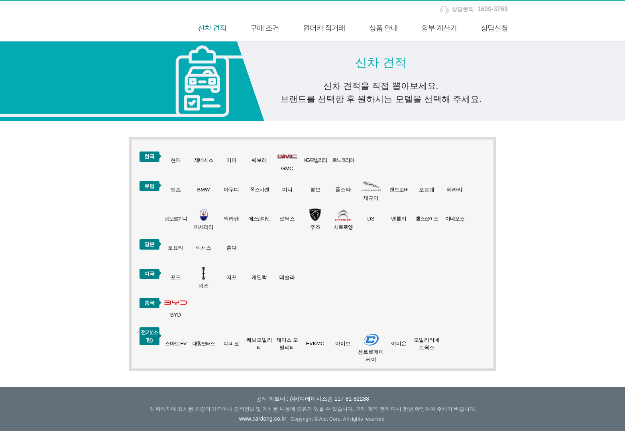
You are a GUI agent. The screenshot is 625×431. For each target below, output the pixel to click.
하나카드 (139, 21)
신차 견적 (212, 28)
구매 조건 (264, 28)
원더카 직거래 (324, 28)
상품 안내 (383, 28)
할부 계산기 (439, 28)
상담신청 (494, 28)
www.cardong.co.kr (262, 418)
